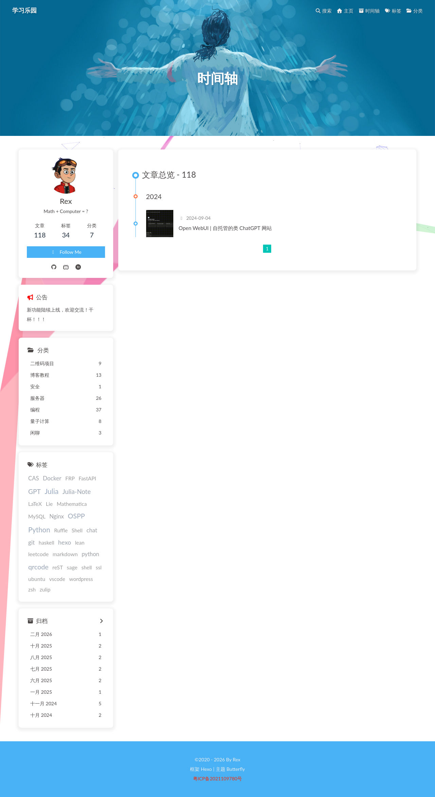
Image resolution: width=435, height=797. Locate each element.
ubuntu (36, 578)
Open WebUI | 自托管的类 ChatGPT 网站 (225, 228)
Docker (52, 478)
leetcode (38, 554)
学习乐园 (24, 10)
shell (87, 567)
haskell (46, 542)
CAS (33, 478)
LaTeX (35, 503)
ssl (99, 567)
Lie (49, 503)
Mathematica (72, 504)
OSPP (76, 516)
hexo (64, 542)
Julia (51, 491)
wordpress (81, 579)
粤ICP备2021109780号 (217, 778)
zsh (32, 589)
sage (72, 567)
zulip (45, 589)
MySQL (37, 516)
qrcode (38, 567)
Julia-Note (77, 491)
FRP (70, 478)
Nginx (56, 516)
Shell (77, 530)
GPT (34, 491)
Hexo (206, 769)
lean (80, 542)
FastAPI (87, 478)
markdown (65, 554)
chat (91, 530)
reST (57, 567)
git (31, 542)
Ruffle (61, 530)
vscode (57, 579)
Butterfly (235, 769)
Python (39, 530)
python (90, 554)
